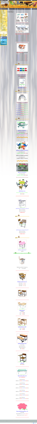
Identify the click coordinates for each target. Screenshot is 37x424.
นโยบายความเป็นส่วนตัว (3, 35)
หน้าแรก (8, 10)
